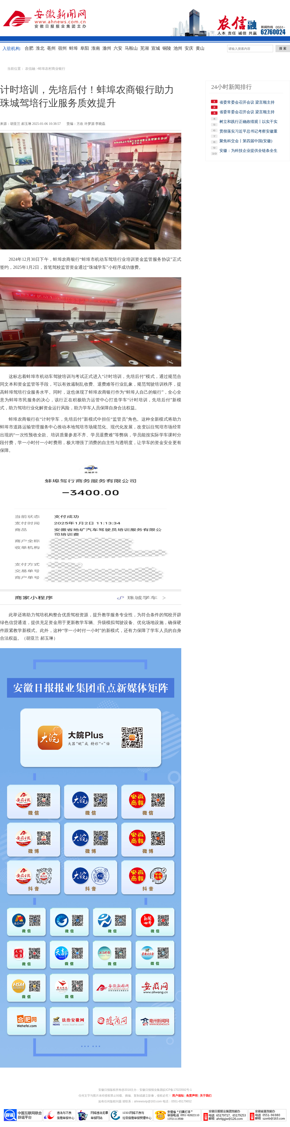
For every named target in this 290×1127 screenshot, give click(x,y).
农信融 (30, 69)
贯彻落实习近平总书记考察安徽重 (248, 131)
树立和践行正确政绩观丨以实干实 (248, 122)
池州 (178, 48)
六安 (118, 48)
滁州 (106, 48)
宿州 (62, 48)
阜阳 (84, 48)
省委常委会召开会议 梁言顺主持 (247, 102)
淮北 (40, 48)
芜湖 (144, 48)
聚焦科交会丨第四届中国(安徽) (245, 141)
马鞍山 (131, 48)
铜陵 (166, 48)
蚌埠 (73, 48)
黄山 (200, 48)
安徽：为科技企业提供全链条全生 (248, 151)
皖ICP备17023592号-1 (177, 1090)
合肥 (29, 48)
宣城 (155, 48)
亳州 (51, 48)
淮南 (95, 48)
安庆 (189, 48)
